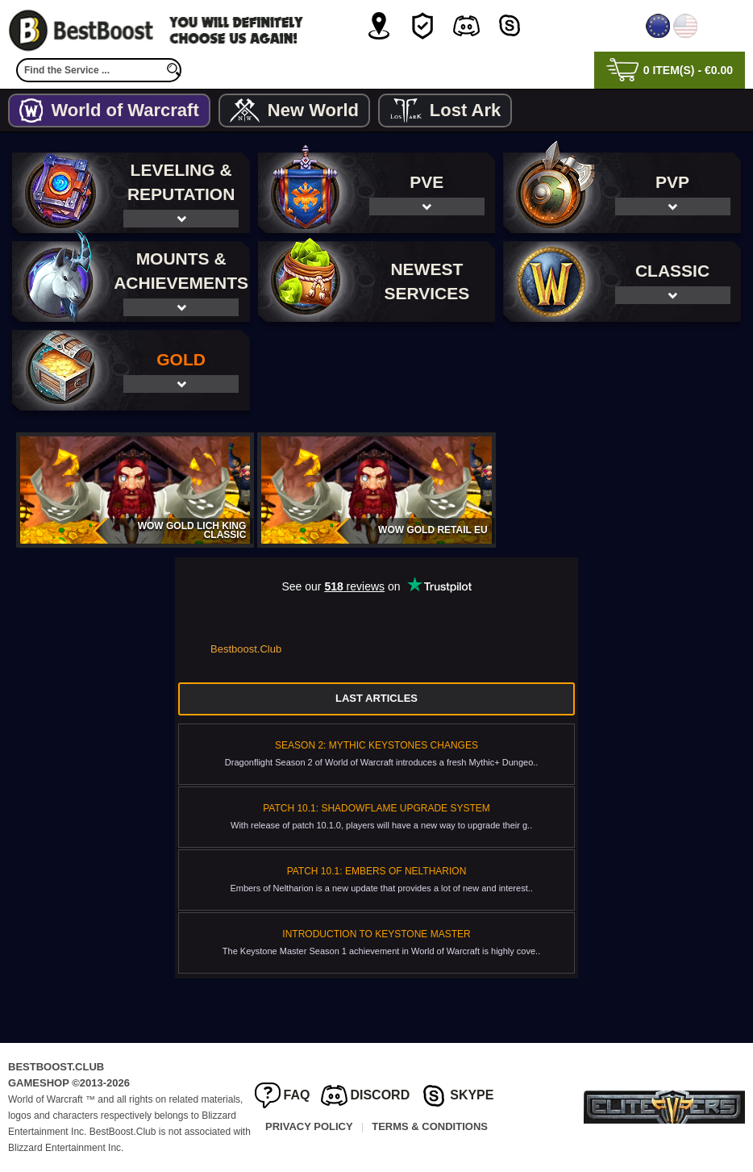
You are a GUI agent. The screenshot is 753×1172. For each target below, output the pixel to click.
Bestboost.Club (245, 649)
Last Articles (376, 698)
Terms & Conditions (430, 1126)
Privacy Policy (309, 1126)
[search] (173, 70)
